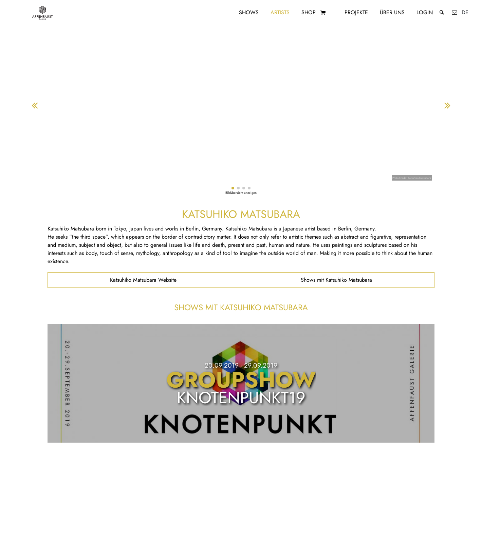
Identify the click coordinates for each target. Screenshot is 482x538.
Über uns (392, 12)
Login (424, 12)
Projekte (356, 12)
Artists (280, 12)
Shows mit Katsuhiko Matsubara (336, 280)
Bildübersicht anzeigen (241, 192)
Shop (308, 12)
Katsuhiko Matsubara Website (143, 280)
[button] (232, 188)
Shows (249, 12)
